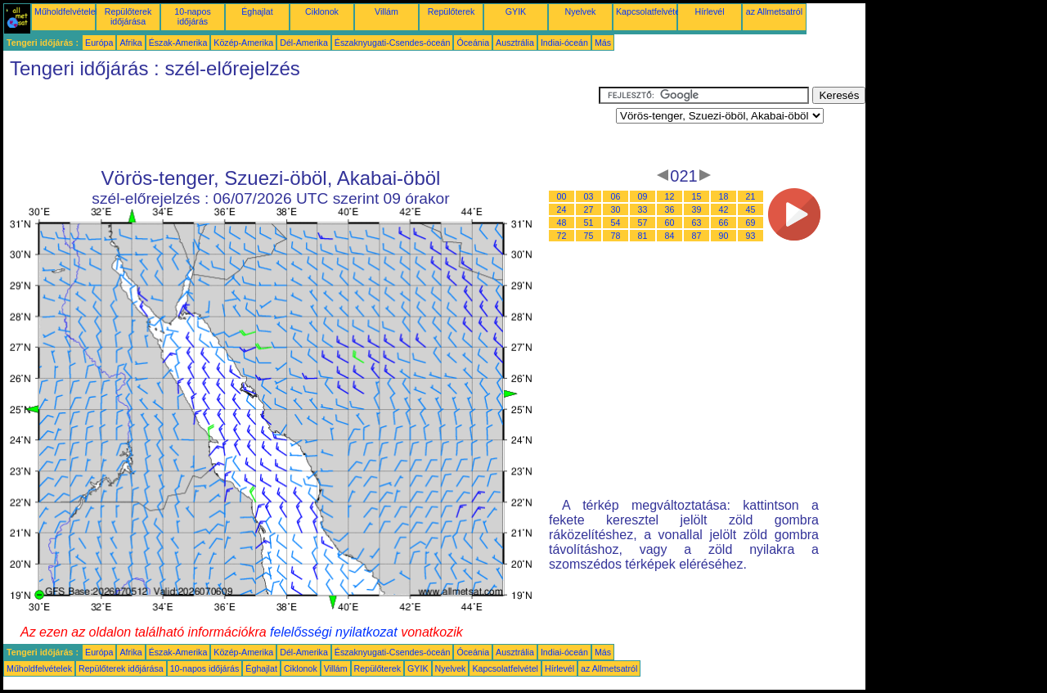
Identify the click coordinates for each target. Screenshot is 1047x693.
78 (616, 236)
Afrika (130, 42)
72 (562, 236)
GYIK (516, 11)
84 (670, 236)
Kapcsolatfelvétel (649, 11)
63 (697, 222)
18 (724, 196)
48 (562, 222)
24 (562, 209)
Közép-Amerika (243, 42)
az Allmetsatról (774, 11)
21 (751, 196)
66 (724, 222)
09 (643, 196)
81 (643, 236)
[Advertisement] (301, 123)
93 (751, 236)
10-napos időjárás (192, 16)
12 (670, 196)
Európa (99, 42)
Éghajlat (257, 11)
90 (724, 236)
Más (603, 42)
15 (697, 196)
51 (589, 222)
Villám (386, 11)
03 (589, 196)
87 (697, 236)
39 (697, 209)
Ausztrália (515, 42)
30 (616, 209)
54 (616, 222)
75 (589, 236)
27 (589, 209)
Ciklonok (322, 11)
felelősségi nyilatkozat (334, 632)
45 (751, 209)
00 (562, 196)
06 (616, 196)
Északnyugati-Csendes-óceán (393, 42)
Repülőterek (451, 11)
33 (643, 209)
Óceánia (472, 42)
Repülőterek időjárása (128, 16)
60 (670, 222)
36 (670, 209)
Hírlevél (709, 11)
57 (643, 222)
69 (751, 222)
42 (724, 209)
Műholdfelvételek (67, 11)
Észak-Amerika (178, 42)
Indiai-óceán (564, 42)
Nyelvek (580, 11)
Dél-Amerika (304, 42)
